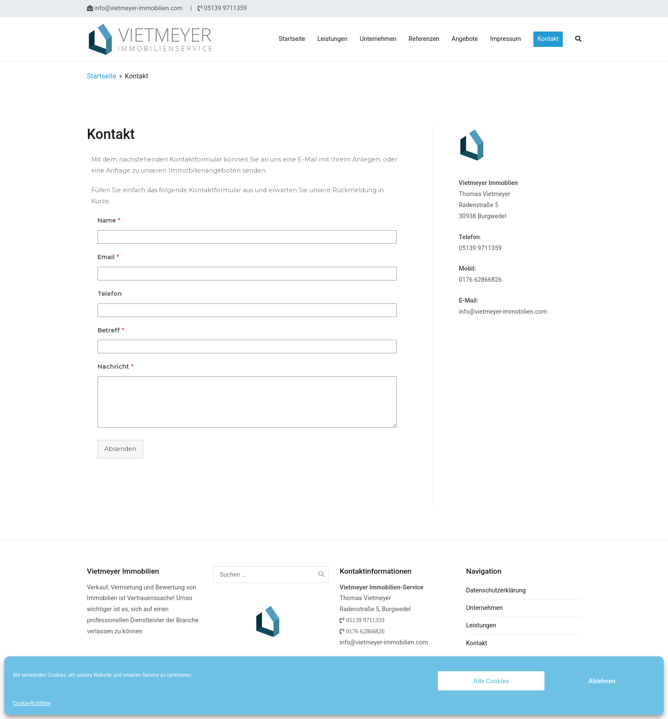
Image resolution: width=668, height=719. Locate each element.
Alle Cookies (491, 681)
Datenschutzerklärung (496, 590)
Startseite (292, 39)
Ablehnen (601, 681)
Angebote (465, 39)
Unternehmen (378, 39)
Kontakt (548, 39)
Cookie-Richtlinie (32, 703)
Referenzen (424, 39)
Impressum (505, 39)
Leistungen (332, 39)
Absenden (120, 449)
